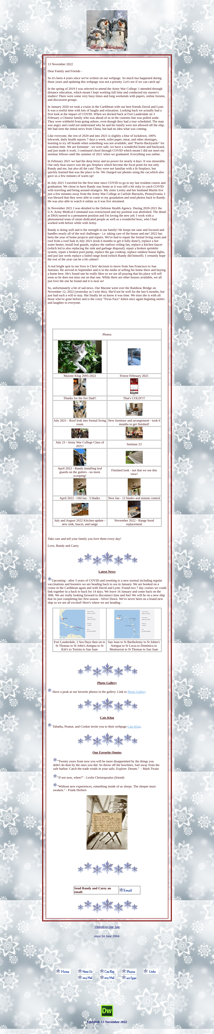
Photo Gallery (137, 691)
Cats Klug (134, 726)
